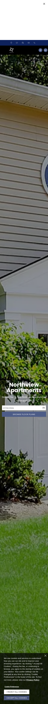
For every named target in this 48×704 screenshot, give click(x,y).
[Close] (45, 655)
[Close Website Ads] (44, 4)
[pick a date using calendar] (43, 392)
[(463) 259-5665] (35, 27)
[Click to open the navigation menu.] (45, 35)
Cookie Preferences (12, 687)
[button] (17, 27)
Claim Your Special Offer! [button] (20, 19)
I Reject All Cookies (17, 692)
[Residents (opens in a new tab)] (40, 35)
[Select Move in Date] (21, 392)
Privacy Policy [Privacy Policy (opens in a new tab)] (32, 680)
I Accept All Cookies (16, 698)
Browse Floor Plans (24, 399)
